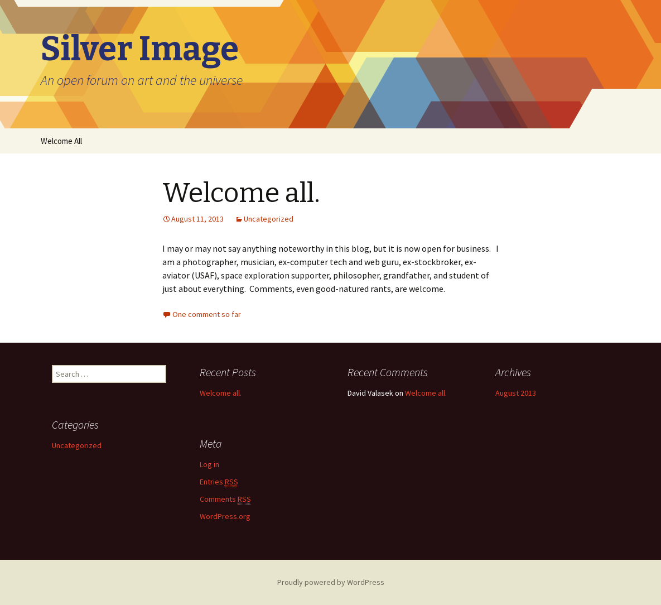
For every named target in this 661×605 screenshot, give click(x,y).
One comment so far (206, 314)
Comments (225, 499)
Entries (219, 482)
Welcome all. (241, 193)
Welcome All (61, 141)
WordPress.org (225, 516)
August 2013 (515, 393)
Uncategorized (268, 219)
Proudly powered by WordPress (330, 582)
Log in (209, 464)
